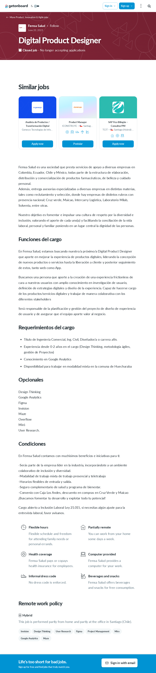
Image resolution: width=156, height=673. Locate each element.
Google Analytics (29, 638)
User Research (63, 631)
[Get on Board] (16, 6)
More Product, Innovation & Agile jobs (27, 17)
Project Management (98, 631)
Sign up (127, 5)
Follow (54, 26)
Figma (79, 631)
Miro (117, 631)
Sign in (110, 5)
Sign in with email (120, 663)
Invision (25, 631)
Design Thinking (42, 631)
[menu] (140, 6)
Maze (46, 638)
